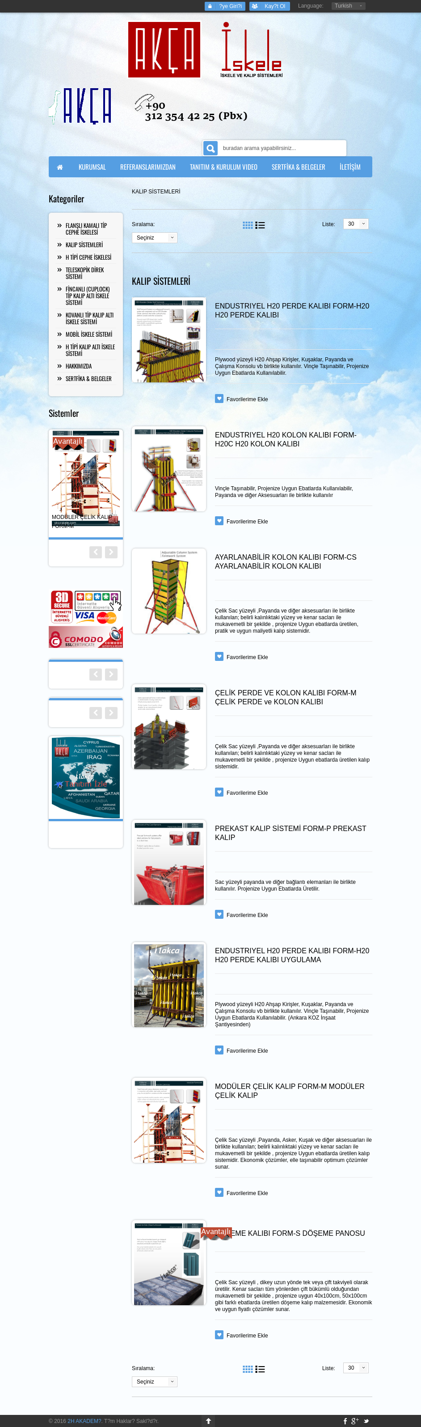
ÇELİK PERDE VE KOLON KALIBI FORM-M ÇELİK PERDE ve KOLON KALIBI (286, 697)
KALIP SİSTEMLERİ (84, 244)
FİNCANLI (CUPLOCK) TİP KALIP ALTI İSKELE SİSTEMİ (87, 295)
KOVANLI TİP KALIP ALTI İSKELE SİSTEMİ (90, 318)
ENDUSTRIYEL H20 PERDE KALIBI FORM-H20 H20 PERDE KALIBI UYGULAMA (292, 955)
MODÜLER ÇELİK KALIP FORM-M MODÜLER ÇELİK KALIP (290, 1091)
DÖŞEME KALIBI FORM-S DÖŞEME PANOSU (290, 1233)
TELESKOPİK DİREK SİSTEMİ (85, 273)
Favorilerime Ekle (247, 399)
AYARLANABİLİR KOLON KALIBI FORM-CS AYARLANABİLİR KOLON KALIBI (286, 561)
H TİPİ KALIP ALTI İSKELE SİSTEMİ (90, 350)
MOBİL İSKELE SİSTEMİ (89, 334)
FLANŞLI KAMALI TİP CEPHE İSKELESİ (86, 228)
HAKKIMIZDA (79, 365)
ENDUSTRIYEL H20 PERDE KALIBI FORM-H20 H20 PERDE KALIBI (292, 310)
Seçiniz (145, 238)
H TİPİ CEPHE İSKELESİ (88, 257)
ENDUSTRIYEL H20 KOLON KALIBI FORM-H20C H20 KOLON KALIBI (286, 439)
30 (351, 224)
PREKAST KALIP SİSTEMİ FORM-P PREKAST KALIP (290, 833)
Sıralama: (143, 224)
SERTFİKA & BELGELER (89, 378)
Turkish (343, 6)
